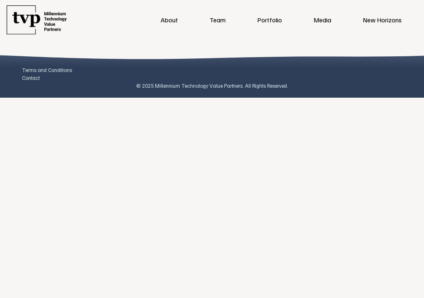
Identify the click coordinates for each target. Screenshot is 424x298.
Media (322, 20)
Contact (31, 77)
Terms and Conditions (47, 70)
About (169, 20)
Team (218, 20)
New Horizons (382, 20)
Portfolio (269, 20)
